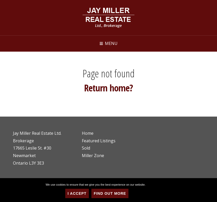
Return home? (108, 88)
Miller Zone (93, 155)
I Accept (77, 193)
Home (87, 133)
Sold (86, 148)
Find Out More (110, 193)
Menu (111, 43)
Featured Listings (98, 141)
